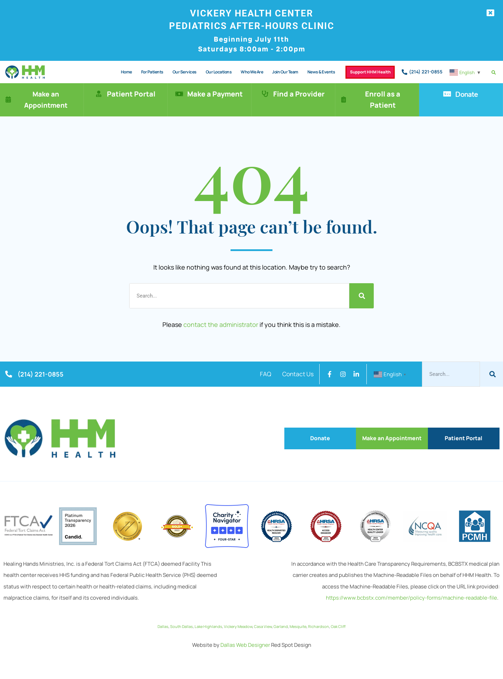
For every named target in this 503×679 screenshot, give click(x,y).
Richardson (318, 623)
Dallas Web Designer (245, 641)
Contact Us (295, 374)
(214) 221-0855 (426, 72)
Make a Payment (215, 94)
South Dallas (181, 623)
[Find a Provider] (265, 94)
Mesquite (298, 623)
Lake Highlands (208, 623)
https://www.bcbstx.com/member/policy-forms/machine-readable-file (411, 594)
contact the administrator (220, 324)
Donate (467, 94)
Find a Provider (299, 94)
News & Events (313, 72)
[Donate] (447, 94)
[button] (494, 73)
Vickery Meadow (238, 623)
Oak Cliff (338, 623)
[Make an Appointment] (8, 99)
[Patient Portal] (98, 94)
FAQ (259, 374)
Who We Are (243, 72)
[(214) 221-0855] (404, 72)
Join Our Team (277, 72)
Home (118, 72)
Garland (281, 623)
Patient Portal (132, 94)
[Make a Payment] (179, 94)
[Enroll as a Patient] (344, 99)
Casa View (263, 623)
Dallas (163, 623)
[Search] (361, 295)
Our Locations (210, 72)
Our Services (176, 72)
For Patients (144, 72)
